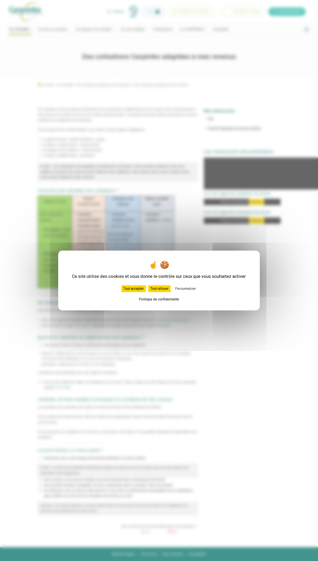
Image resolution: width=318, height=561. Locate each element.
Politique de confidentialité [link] (159, 299)
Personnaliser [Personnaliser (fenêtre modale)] (185, 289)
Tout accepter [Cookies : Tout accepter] (134, 289)
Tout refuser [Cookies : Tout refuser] (159, 289)
